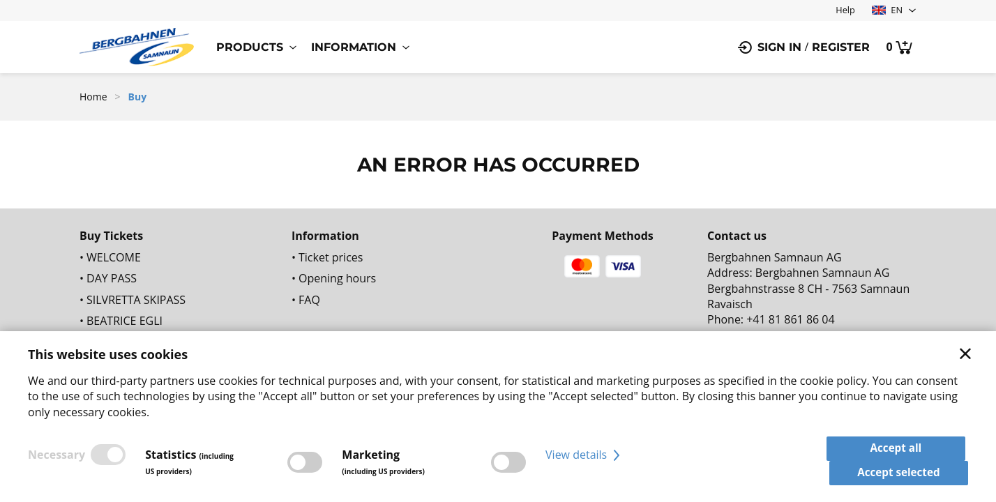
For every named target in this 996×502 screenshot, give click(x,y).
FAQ (309, 299)
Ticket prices (331, 257)
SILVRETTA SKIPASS (136, 299)
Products (249, 47)
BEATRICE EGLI (124, 320)
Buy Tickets (111, 235)
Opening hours (337, 278)
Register (841, 47)
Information (353, 47)
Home (93, 96)
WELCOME (113, 257)
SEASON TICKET (126, 341)
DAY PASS (111, 278)
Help (845, 9)
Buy (137, 96)
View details (584, 461)
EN (887, 9)
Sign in (779, 47)
